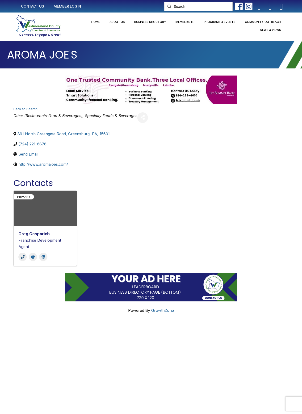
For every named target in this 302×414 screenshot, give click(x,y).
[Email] (33, 257)
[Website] (43, 257)
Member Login (126, 344)
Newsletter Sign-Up (130, 371)
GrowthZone (162, 310)
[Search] (198, 6)
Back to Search (25, 109)
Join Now (121, 353)
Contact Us (123, 336)
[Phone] (22, 257)
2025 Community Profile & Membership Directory (157, 362)
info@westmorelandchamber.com (40, 356)
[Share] (142, 117)
